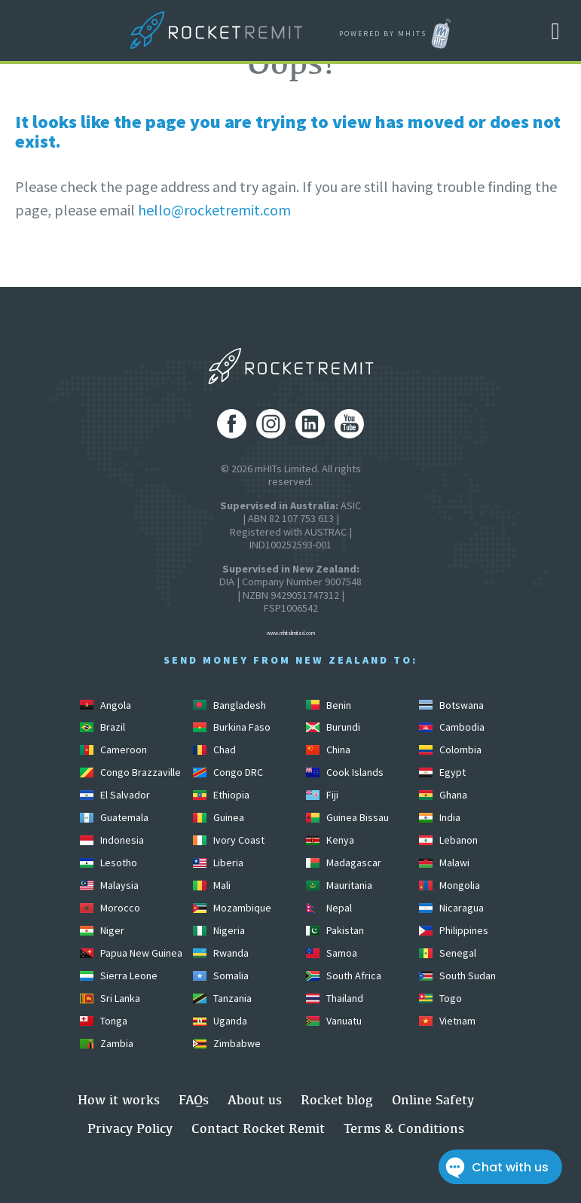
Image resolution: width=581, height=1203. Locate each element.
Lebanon (448, 840)
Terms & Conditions (404, 1128)
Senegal (447, 953)
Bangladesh (229, 705)
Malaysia (109, 885)
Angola (105, 705)
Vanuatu (334, 1020)
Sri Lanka (110, 998)
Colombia (450, 749)
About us (255, 1099)
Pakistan (335, 930)
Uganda (220, 1020)
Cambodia (452, 727)
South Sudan (457, 975)
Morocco (110, 907)
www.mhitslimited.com (291, 633)
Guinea (218, 817)
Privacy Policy (130, 1128)
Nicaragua (451, 907)
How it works (119, 1099)
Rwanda (221, 953)
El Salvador (115, 794)
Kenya (330, 840)
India (439, 817)
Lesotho (108, 862)
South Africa (343, 975)
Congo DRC (228, 772)
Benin (328, 705)
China (328, 749)
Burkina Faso (232, 727)
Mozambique (232, 907)
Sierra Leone (118, 975)
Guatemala (114, 817)
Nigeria (219, 930)
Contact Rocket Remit (258, 1128)
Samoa (331, 953)
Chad (214, 749)
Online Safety (433, 1099)
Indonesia (112, 840)
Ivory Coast (229, 840)
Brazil (102, 727)
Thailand (334, 998)
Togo (440, 998)
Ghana (443, 794)
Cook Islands (345, 772)
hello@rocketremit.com (214, 209)
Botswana (451, 705)
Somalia (221, 975)
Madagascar (343, 862)
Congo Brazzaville (130, 772)
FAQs (194, 1099)
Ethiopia (221, 794)
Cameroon (113, 749)
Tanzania (222, 998)
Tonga (103, 1020)
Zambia (106, 1043)
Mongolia (449, 885)
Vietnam (447, 1020)
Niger (102, 930)
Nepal (329, 907)
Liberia (218, 862)
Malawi (444, 862)
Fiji (322, 794)
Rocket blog (337, 1099)
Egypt (442, 772)
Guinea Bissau (347, 817)
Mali (212, 885)
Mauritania (339, 885)
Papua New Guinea (131, 953)
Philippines (453, 930)
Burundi (333, 727)
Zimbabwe (227, 1043)
